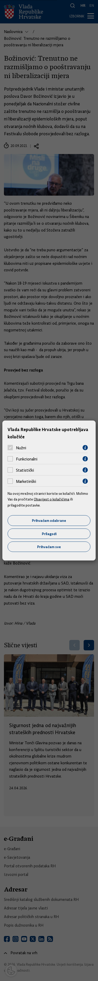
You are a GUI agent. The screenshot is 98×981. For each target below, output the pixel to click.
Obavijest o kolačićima (51, 499)
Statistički (25, 470)
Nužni (21, 447)
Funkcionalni (26, 459)
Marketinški (26, 481)
